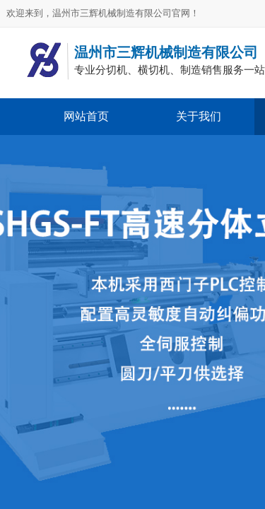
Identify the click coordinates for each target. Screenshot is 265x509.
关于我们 (198, 116)
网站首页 (86, 116)
